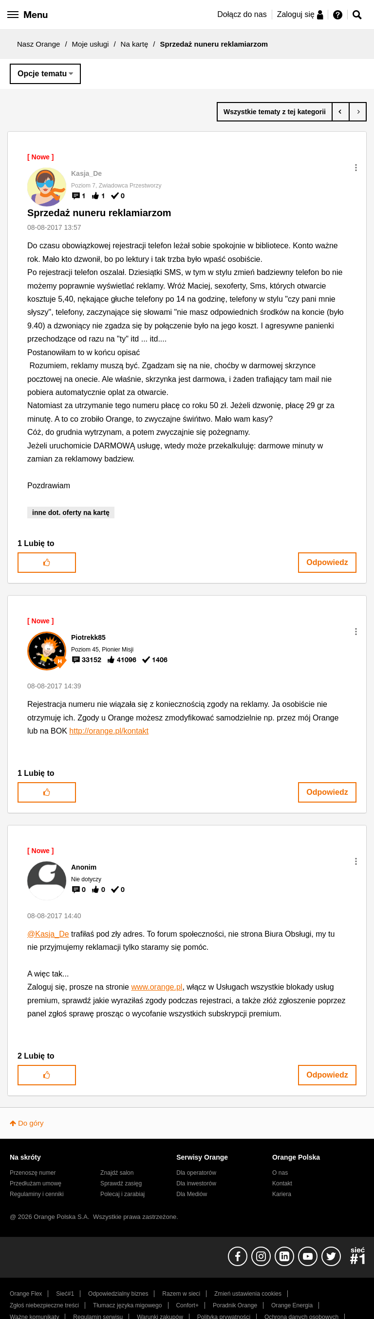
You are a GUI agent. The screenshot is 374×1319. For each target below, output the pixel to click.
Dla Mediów (191, 1194)
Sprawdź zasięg (121, 1183)
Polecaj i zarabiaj (122, 1194)
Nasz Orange (38, 44)
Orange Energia (292, 1305)
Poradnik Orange (235, 1305)
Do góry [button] (31, 1123)
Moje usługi (90, 44)
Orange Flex (26, 1293)
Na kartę (135, 44)
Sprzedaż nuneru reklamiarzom (99, 212)
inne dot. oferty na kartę (71, 512)
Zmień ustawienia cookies (247, 1293)
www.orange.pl (156, 987)
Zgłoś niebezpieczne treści (44, 1305)
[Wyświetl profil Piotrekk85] (88, 637)
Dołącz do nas (241, 14)
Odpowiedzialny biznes (118, 1293)
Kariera (281, 1194)
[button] (356, 167)
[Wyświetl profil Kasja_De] (86, 173)
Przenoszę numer (33, 1172)
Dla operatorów (196, 1172)
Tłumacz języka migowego (127, 1305)
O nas (280, 1172)
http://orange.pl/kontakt (109, 731)
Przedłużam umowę (35, 1183)
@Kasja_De (48, 934)
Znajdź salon (116, 1172)
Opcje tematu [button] (42, 73)
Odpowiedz (327, 562)
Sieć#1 (65, 1293)
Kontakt (282, 1183)
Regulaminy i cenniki (37, 1194)
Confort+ (187, 1305)
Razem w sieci (181, 1293)
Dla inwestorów (196, 1183)
